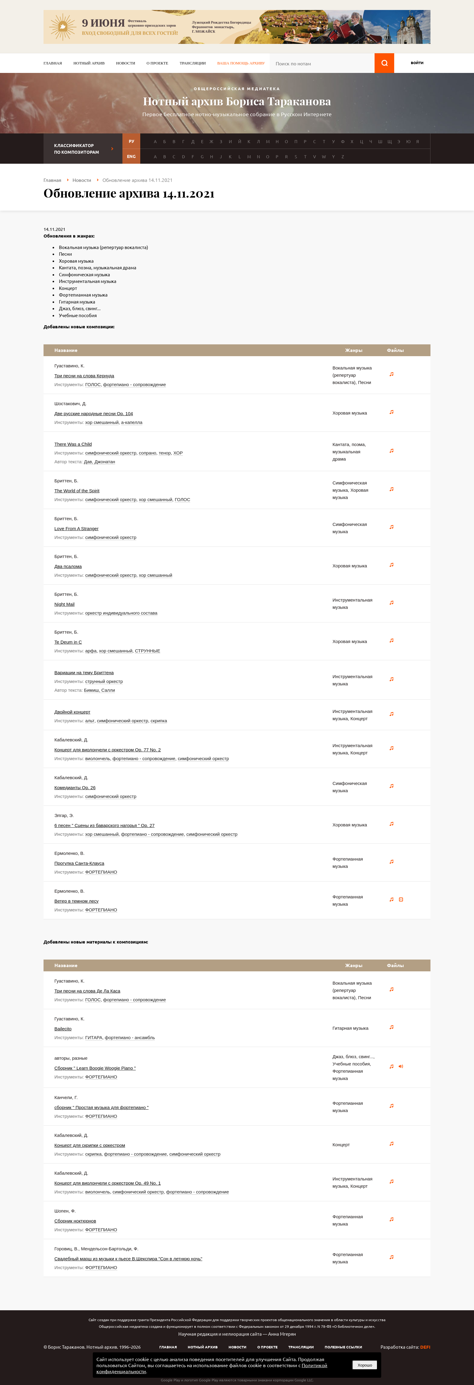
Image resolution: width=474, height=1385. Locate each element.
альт (90, 720)
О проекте (157, 63)
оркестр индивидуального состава (121, 612)
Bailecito (63, 1028)
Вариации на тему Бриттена (84, 672)
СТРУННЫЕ (147, 650)
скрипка (159, 720)
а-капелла (131, 422)
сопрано (147, 452)
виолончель (97, 758)
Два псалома (68, 566)
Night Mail (64, 604)
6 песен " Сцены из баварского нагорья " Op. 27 (104, 825)
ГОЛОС (93, 384)
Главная (53, 63)
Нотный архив (89, 63)
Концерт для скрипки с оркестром (89, 1145)
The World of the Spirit (76, 490)
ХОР (178, 452)
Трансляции (193, 63)
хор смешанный (101, 422)
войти (417, 62)
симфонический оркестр (110, 452)
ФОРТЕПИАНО (101, 872)
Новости (125, 63)
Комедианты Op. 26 (75, 787)
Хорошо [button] (365, 1365)
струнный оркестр (104, 681)
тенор (165, 452)
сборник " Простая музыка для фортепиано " (101, 1107)
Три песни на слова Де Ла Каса (87, 990)
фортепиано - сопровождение (134, 384)
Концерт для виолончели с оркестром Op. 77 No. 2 (107, 749)
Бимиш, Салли (99, 690)
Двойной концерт (72, 711)
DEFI (425, 1347)
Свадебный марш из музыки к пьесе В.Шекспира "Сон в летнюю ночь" (128, 1258)
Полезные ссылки (343, 1346)
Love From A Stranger (76, 528)
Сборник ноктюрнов (75, 1220)
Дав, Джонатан (99, 461)
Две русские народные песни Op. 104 (93, 413)
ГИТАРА (93, 1037)
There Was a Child (73, 444)
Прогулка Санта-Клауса (79, 863)
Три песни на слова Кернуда (84, 375)
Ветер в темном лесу (76, 901)
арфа (90, 650)
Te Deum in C (68, 642)
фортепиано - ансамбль (130, 1037)
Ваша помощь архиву (241, 63)
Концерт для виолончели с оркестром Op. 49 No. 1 (107, 1183)
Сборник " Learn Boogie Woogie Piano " (95, 1068)
